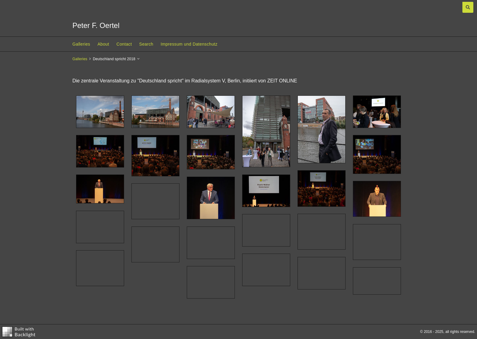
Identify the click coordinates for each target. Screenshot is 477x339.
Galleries (81, 44)
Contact (124, 44)
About (103, 44)
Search (146, 44)
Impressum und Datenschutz (189, 44)
